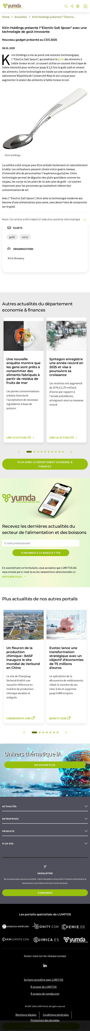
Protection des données (45, 1020)
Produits (8, 831)
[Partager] (71, 6)
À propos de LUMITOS (44, 986)
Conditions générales (56, 1014)
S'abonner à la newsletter (41, 552)
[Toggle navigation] (85, 6)
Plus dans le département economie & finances (45, 464)
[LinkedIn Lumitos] (45, 965)
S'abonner (45, 892)
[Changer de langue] (77, 6)
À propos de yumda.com (45, 993)
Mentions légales (25, 1014)
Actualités (9, 806)
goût (61, 59)
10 (63, 452)
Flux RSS (8, 843)
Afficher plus (15, 576)
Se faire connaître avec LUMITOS (43, 979)
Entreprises (10, 818)
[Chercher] (66, 6)
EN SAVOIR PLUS (45, 765)
